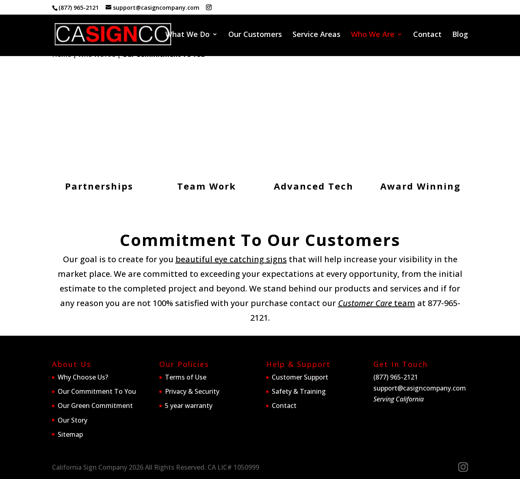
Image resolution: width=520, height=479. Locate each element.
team (376, 303)
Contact (427, 35)
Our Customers (255, 35)
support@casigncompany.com (419, 388)
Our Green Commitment (95, 405)
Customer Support (300, 377)
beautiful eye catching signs (231, 259)
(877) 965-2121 (78, 7)
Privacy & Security (192, 391)
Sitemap (70, 434)
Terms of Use (185, 377)
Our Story (72, 420)
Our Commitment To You (97, 391)
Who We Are (372, 35)
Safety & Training (299, 391)
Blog (460, 35)
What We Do (187, 35)
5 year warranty (188, 405)
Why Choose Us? (83, 377)
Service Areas (316, 35)
